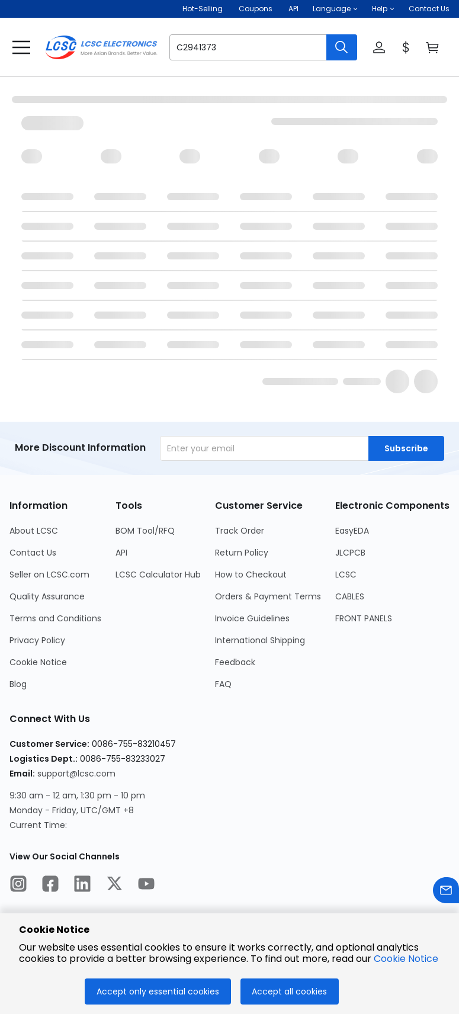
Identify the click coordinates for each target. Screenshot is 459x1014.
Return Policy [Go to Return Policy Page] (241, 553)
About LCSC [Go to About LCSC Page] (33, 531)
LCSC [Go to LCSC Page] (346, 574)
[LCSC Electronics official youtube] (146, 885)
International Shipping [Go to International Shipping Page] (260, 640)
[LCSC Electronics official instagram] (18, 885)
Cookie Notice (406, 958)
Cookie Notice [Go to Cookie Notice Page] (38, 662)
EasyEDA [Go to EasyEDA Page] (352, 531)
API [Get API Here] (293, 9)
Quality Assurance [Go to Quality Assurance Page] (47, 596)
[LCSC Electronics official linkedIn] (82, 885)
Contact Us (429, 9)
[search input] (241, 47)
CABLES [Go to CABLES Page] (349, 596)
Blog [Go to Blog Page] (18, 684)
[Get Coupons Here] (255, 9)
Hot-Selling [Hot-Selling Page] (203, 9)
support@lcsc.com (76, 773)
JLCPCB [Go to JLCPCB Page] (350, 553)
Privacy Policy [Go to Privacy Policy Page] (37, 640)
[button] (335, 9)
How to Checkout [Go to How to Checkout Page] (251, 574)
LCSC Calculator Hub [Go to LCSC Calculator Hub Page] (158, 574)
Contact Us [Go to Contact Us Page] (32, 553)
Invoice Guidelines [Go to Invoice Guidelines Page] (252, 618)
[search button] (341, 47)
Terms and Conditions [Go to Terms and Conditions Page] (55, 618)
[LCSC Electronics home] (101, 47)
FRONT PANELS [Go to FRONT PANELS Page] (363, 618)
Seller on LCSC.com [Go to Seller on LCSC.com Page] (49, 574)
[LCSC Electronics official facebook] (50, 885)
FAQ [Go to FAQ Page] (223, 684)
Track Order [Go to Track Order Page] (239, 531)
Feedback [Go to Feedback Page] (235, 662)
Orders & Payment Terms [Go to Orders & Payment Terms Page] (268, 596)
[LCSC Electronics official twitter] (114, 885)
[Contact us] (446, 892)
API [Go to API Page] (121, 553)
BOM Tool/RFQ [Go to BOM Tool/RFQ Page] (145, 531)
